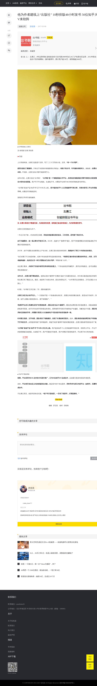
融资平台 (23, 3)
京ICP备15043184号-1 (66, 683)
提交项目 (58, 3)
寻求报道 (11, 647)
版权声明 (11, 635)
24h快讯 (15, 3)
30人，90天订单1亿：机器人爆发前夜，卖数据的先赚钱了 (51, 553)
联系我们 (11, 626)
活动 (40, 3)
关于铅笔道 (12, 621)
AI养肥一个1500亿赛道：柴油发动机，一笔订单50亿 (40, 570)
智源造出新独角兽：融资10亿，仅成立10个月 (38, 576)
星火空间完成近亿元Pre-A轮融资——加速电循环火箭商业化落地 (54, 542)
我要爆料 (11, 652)
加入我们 (11, 630)
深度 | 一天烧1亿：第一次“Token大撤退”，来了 (38, 564)
